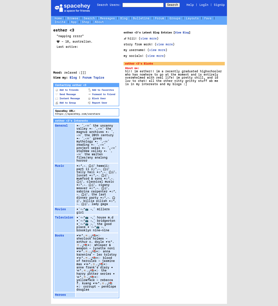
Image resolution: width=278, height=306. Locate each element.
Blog (124, 18)
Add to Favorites (101, 90)
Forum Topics (93, 77)
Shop (85, 21)
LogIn (203, 4)
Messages (107, 18)
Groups (174, 18)
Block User (97, 98)
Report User (97, 103)
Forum (159, 18)
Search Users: (109, 4)
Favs (208, 18)
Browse (72, 18)
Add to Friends (67, 90)
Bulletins (141, 18)
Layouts (192, 18)
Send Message (65, 94)
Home (58, 18)
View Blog (182, 32)
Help (190, 4)
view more (148, 38)
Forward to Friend (101, 94)
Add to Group (65, 103)
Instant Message (67, 98)
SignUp (219, 4)
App (73, 21)
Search (172, 4)
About (99, 21)
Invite (60, 21)
